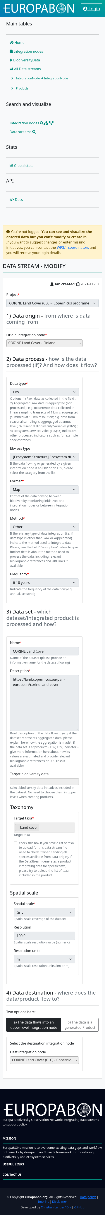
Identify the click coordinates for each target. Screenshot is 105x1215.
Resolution (22, 927)
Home (17, 42)
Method (16, 518)
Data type (18, 383)
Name (15, 642)
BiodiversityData (25, 60)
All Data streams (25, 68)
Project (12, 294)
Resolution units (27, 950)
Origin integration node (25, 335)
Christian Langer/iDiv (56, 1207)
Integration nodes (26, 51)
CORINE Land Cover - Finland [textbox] (31, 342)
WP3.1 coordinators (73, 247)
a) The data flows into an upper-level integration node (33, 1025)
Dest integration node (28, 1052)
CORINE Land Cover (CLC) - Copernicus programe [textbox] (45, 1060)
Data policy (88, 1197)
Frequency (18, 574)
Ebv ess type (20, 448)
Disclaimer (59, 1201)
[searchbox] (12, 782)
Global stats (21, 165)
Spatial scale (24, 903)
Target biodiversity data (29, 773)
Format (16, 481)
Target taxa (23, 818)
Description (19, 670)
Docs (16, 199)
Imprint (43, 1201)
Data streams (23, 131)
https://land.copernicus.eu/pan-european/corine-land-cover (44, 703)
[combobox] (44, 343)
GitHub (79, 1207)
